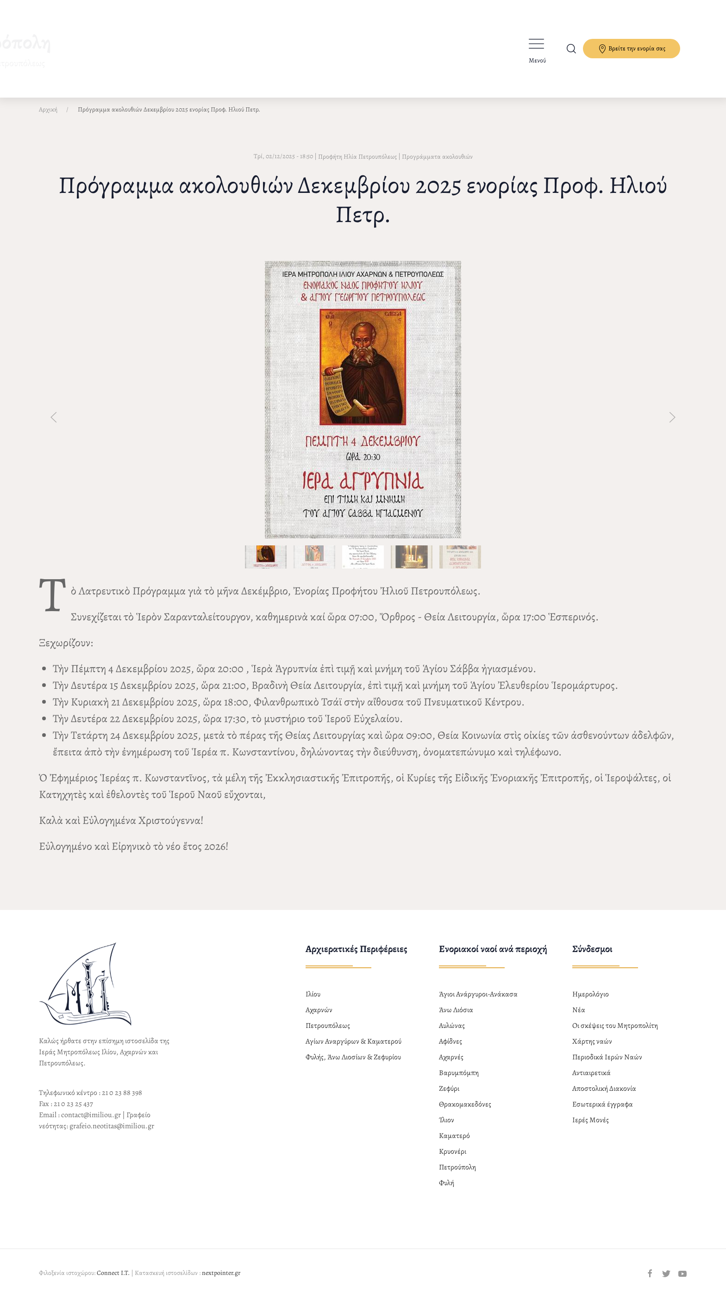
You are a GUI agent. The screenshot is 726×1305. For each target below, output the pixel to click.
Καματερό (454, 1143)
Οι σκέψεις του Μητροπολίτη (615, 1033)
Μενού (537, 60)
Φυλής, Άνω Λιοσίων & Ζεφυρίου (353, 1065)
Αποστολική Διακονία (604, 1096)
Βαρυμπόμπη (459, 1081)
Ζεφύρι (449, 1096)
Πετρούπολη (457, 1175)
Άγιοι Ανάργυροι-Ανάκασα (478, 1002)
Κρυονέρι (452, 1159)
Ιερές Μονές (590, 1128)
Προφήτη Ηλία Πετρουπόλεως (357, 164)
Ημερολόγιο (590, 1002)
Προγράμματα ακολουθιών (437, 164)
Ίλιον (446, 1128)
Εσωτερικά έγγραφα (602, 1112)
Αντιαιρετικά (591, 1081)
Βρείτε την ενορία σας (631, 49)
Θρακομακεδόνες (465, 1112)
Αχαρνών (319, 1018)
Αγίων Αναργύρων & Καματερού (353, 1049)
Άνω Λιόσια (456, 1018)
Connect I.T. (113, 1280)
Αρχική (48, 117)
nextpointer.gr (221, 1280)
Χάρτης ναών (592, 1049)
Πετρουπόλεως (328, 1033)
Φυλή (446, 1191)
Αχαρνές (451, 1065)
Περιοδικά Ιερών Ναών (607, 1065)
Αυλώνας (452, 1033)
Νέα (578, 1018)
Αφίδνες (450, 1049)
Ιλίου (313, 1002)
